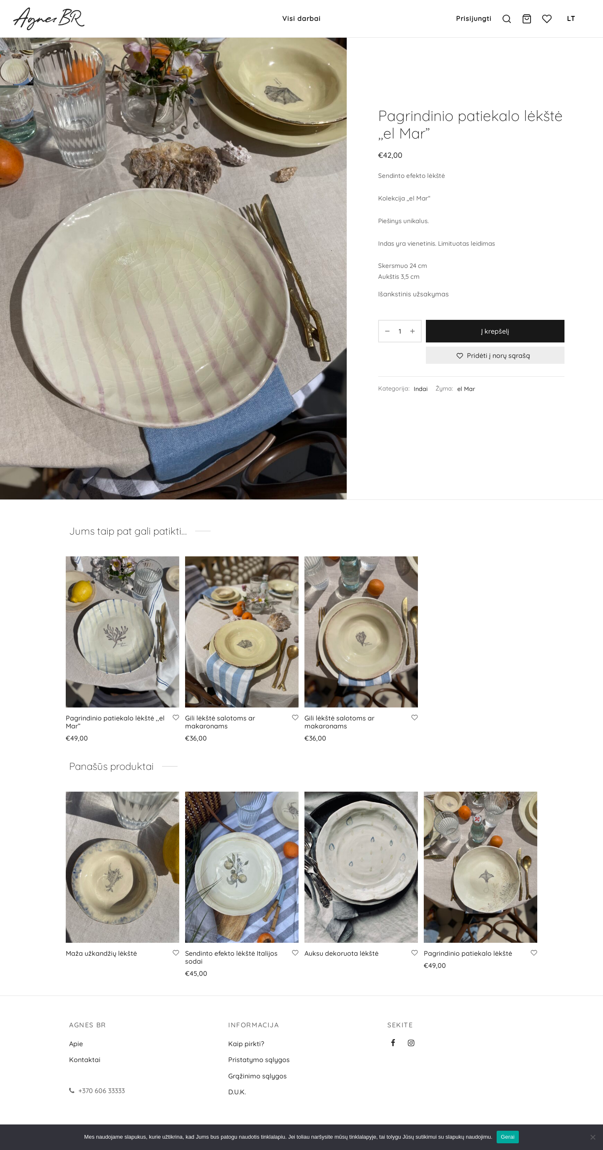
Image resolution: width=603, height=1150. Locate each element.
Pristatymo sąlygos (259, 1059)
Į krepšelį (495, 331)
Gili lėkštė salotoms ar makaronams (220, 722)
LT (571, 18)
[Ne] (592, 1137)
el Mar (466, 389)
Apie (76, 1043)
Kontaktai (84, 1059)
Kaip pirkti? (246, 1043)
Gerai (508, 1137)
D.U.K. (237, 1092)
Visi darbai (301, 18)
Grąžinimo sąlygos (257, 1076)
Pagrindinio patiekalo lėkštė (468, 953)
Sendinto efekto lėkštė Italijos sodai (231, 957)
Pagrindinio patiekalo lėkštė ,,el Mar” (115, 722)
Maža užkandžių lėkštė (101, 953)
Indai (421, 389)
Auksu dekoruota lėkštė (341, 953)
